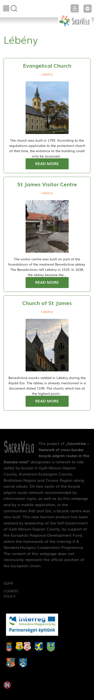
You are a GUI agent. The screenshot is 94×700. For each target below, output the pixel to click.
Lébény (47, 74)
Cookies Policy (11, 593)
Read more (47, 163)
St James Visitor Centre (47, 184)
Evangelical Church (47, 65)
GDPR (8, 583)
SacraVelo (75, 20)
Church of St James (47, 303)
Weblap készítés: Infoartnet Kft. (7, 685)
